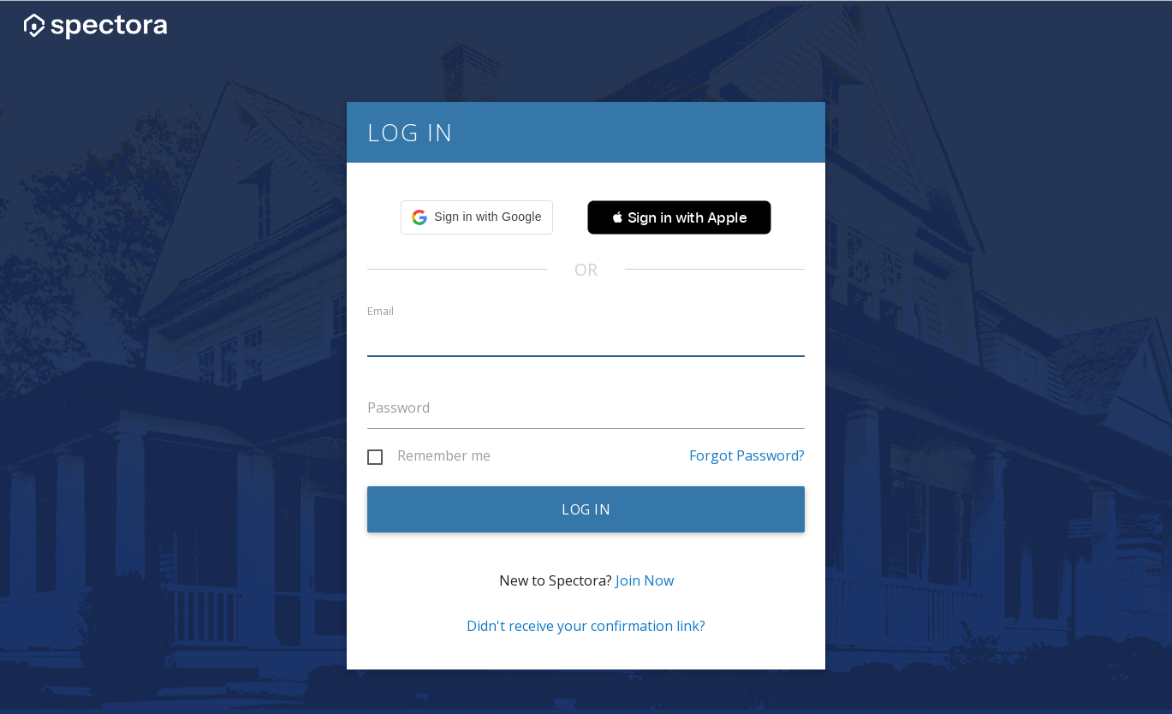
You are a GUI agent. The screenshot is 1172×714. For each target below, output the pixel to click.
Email (380, 311)
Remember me (444, 456)
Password (398, 407)
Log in (586, 509)
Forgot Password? (747, 455)
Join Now (645, 580)
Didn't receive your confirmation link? (586, 625)
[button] (476, 217)
